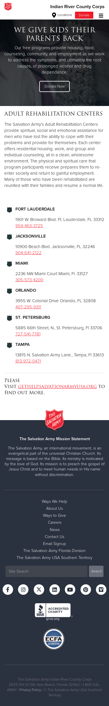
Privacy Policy (30, 690)
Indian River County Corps (77, 7)
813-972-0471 (28, 361)
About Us (54, 508)
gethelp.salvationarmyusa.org (57, 386)
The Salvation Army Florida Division (54, 550)
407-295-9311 (28, 306)
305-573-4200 (29, 279)
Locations (62, 15)
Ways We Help (54, 501)
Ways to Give (54, 515)
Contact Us (54, 536)
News (55, 529)
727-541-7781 (28, 334)
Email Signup (54, 543)
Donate (84, 15)
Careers (54, 522)
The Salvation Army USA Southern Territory (54, 557)
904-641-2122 (28, 252)
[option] (54, 59)
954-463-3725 (29, 225)
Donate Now (54, 86)
